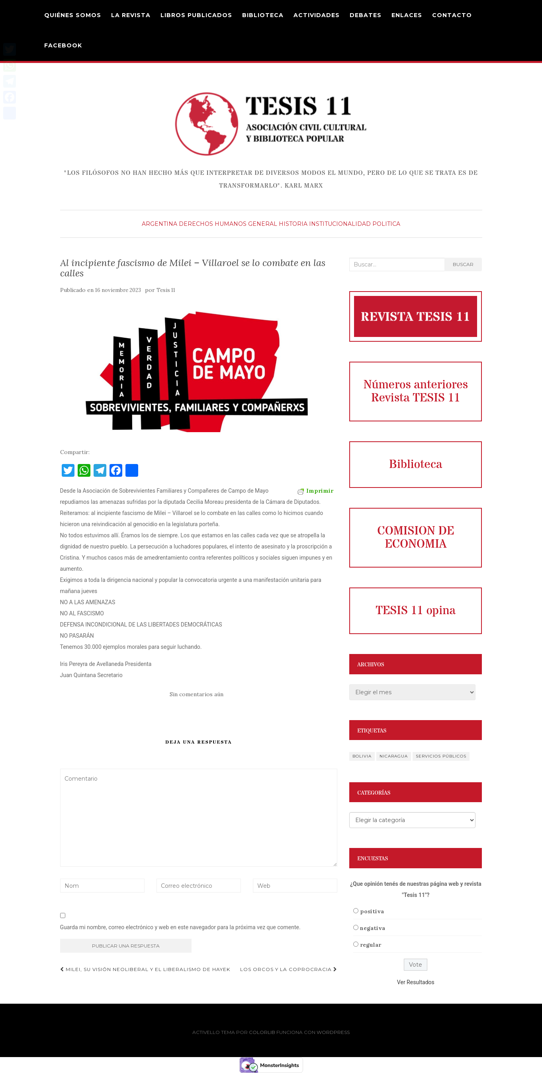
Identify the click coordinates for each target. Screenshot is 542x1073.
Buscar (463, 264)
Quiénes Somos (72, 15)
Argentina (159, 223)
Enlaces (406, 15)
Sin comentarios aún (196, 694)
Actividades (317, 15)
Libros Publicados (196, 15)
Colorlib (262, 1032)
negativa (372, 928)
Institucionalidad (340, 223)
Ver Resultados (415, 982)
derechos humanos (213, 223)
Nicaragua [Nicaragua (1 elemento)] (394, 756)
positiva (372, 911)
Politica (386, 223)
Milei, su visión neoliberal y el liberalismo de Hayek (145, 969)
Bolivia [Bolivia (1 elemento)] (362, 756)
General (262, 223)
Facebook (63, 45)
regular (370, 944)
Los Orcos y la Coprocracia (288, 969)
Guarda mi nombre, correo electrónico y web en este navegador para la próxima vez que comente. (180, 927)
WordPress (333, 1032)
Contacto (452, 15)
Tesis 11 (166, 290)
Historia (293, 223)
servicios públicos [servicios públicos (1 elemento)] (441, 756)
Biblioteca (263, 15)
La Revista (131, 15)
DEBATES (366, 15)
